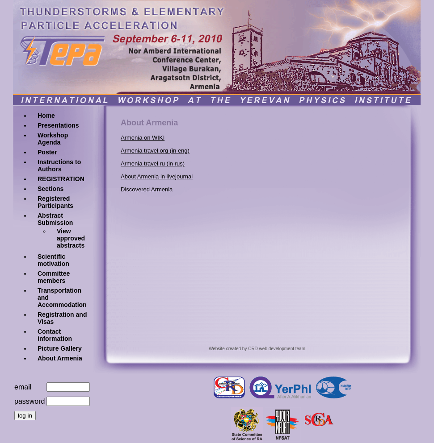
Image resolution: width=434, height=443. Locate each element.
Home (46, 115)
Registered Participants (55, 202)
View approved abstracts (71, 238)
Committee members (54, 277)
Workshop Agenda (53, 139)
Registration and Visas (62, 318)
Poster (47, 152)
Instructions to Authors (59, 165)
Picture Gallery (60, 348)
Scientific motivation (53, 260)
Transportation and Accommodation (62, 297)
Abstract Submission (55, 219)
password (29, 401)
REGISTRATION (61, 178)
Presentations (58, 125)
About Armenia (60, 358)
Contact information (55, 335)
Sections (50, 188)
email (22, 387)
